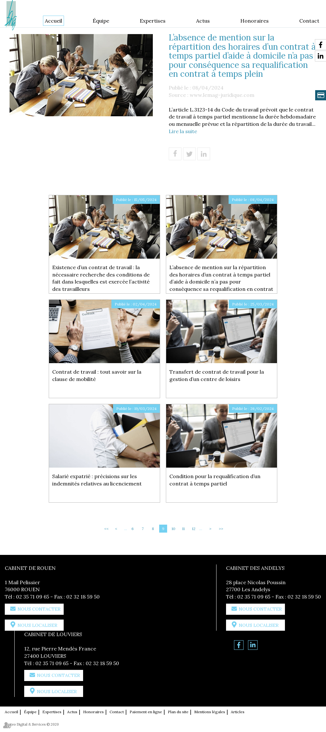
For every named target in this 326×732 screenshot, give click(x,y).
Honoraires (254, 21)
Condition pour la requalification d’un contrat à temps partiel (214, 480)
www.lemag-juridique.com (222, 95)
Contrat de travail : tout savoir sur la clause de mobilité (96, 375)
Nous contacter (39, 609)
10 (173, 528)
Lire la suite (183, 131)
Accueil (53, 21)
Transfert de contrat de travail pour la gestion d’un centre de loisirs (216, 375)
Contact (309, 21)
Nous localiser (37, 625)
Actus (203, 21)
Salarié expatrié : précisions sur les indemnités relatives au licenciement (97, 480)
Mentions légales (209, 711)
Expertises (153, 21)
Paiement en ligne (146, 711)
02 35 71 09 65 (32, 596)
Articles (237, 711)
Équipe (101, 21)
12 (193, 528)
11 (183, 528)
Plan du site (178, 711)
